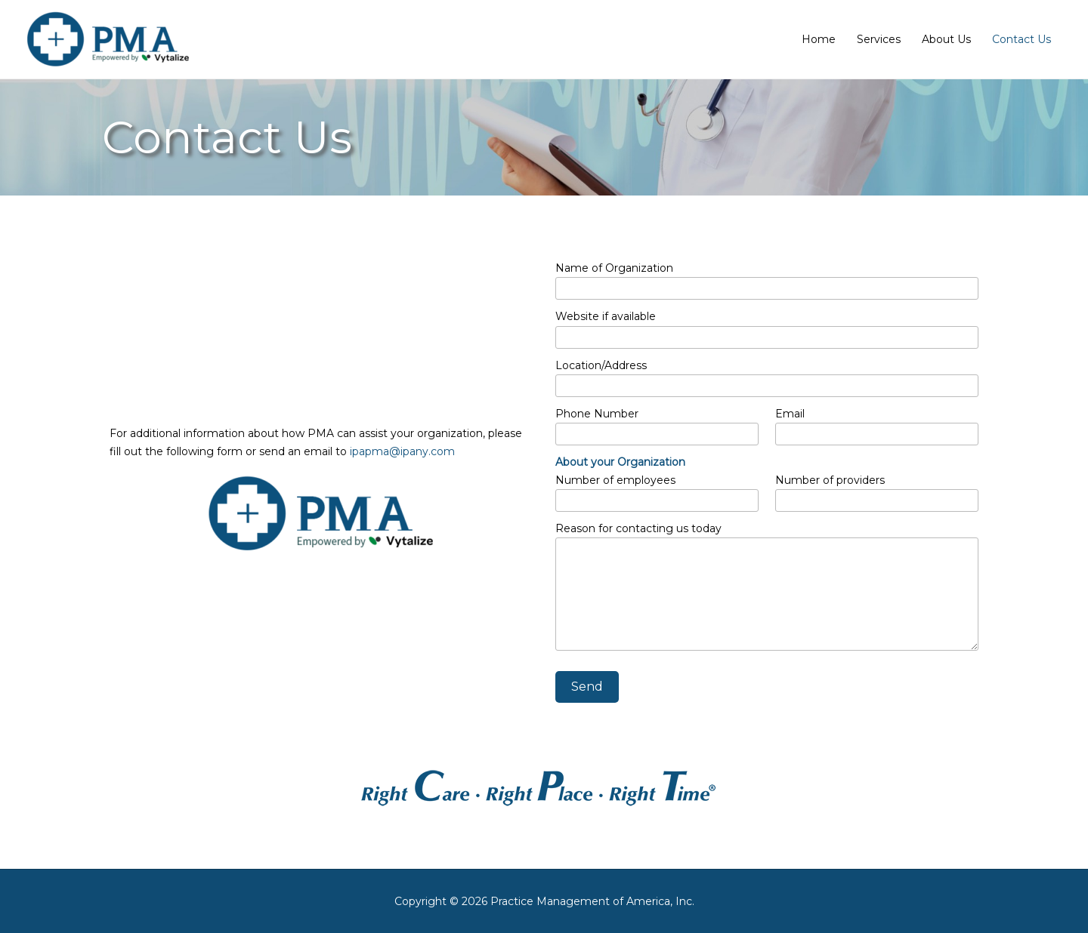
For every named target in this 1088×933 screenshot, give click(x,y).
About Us (946, 39)
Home (819, 39)
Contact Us (1021, 39)
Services (879, 39)
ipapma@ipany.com (402, 451)
